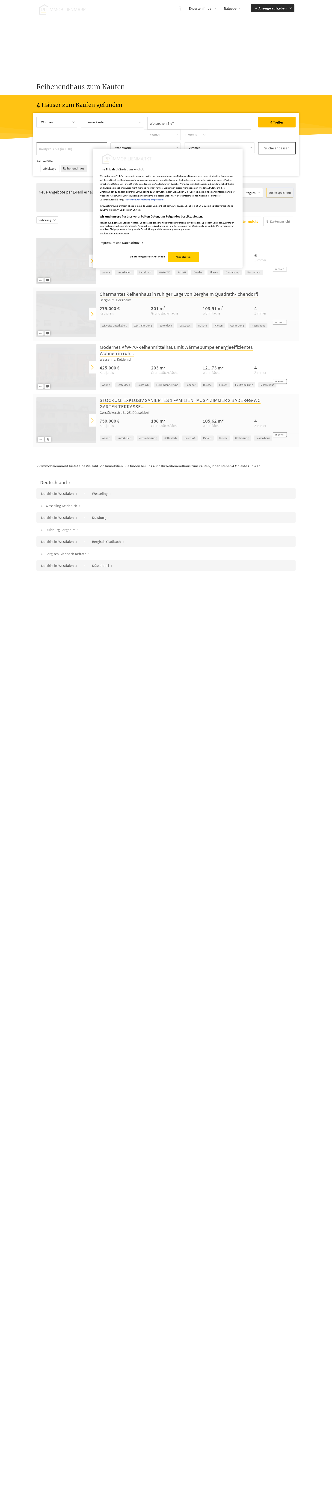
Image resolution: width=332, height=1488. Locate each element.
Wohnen (47, 122)
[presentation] (92, 242)
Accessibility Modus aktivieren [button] (241, 1434)
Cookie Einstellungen (206, 1445)
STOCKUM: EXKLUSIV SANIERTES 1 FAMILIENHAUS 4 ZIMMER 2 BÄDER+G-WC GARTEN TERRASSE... (180, 385)
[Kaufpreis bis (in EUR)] (71, 135)
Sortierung (54, 202)
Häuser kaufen (95, 122)
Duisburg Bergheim (62, 511)
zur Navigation (275, 1432)
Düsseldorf (102, 547)
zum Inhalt (273, 1439)
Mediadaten (200, 1425)
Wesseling (101, 475)
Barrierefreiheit (276, 1425)
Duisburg (101, 499)
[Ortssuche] (168, 122)
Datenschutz (200, 1439)
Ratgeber (231, 8)
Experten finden (201, 8)
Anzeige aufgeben (272, 8)
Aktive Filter (45, 146)
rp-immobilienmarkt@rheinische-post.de (153, 1445)
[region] (168, 208)
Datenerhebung (202, 1452)
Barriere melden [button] (239, 1425)
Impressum (199, 1432)
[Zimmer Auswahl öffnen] (219, 135)
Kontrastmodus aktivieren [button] (239, 1445)
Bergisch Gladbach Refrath (67, 535)
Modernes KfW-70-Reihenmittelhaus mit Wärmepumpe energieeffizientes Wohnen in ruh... (176, 332)
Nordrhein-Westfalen (59, 475)
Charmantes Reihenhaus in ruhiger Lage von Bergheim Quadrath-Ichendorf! (179, 275)
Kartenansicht (278, 203)
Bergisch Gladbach (108, 523)
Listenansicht (246, 203)
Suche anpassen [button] (277, 134)
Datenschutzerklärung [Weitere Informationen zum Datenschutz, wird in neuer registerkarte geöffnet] (137, 199)
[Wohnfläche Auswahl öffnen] (145, 135)
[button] (280, 250)
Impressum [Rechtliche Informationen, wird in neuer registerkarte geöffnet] (157, 199)
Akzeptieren (183, 256)
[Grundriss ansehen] (47, 262)
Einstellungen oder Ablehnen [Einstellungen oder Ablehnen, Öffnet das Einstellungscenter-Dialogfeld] (147, 256)
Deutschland (55, 464)
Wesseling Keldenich (62, 487)
